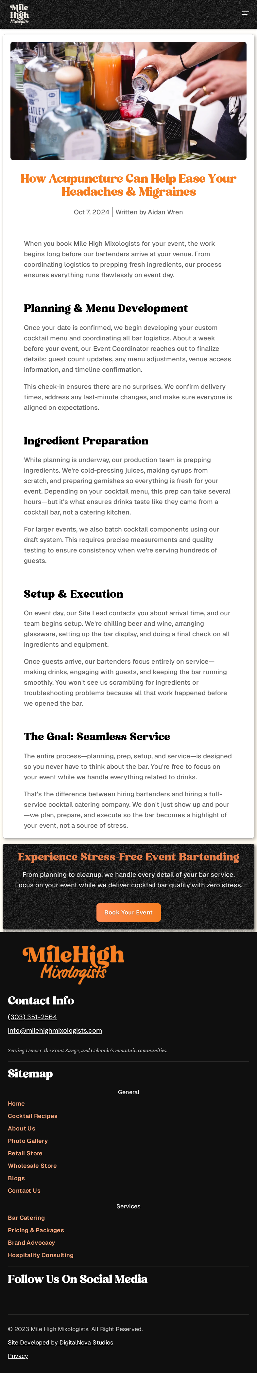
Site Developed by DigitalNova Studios (60, 1342)
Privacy (18, 1356)
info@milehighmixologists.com (55, 1030)
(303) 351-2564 (32, 1017)
